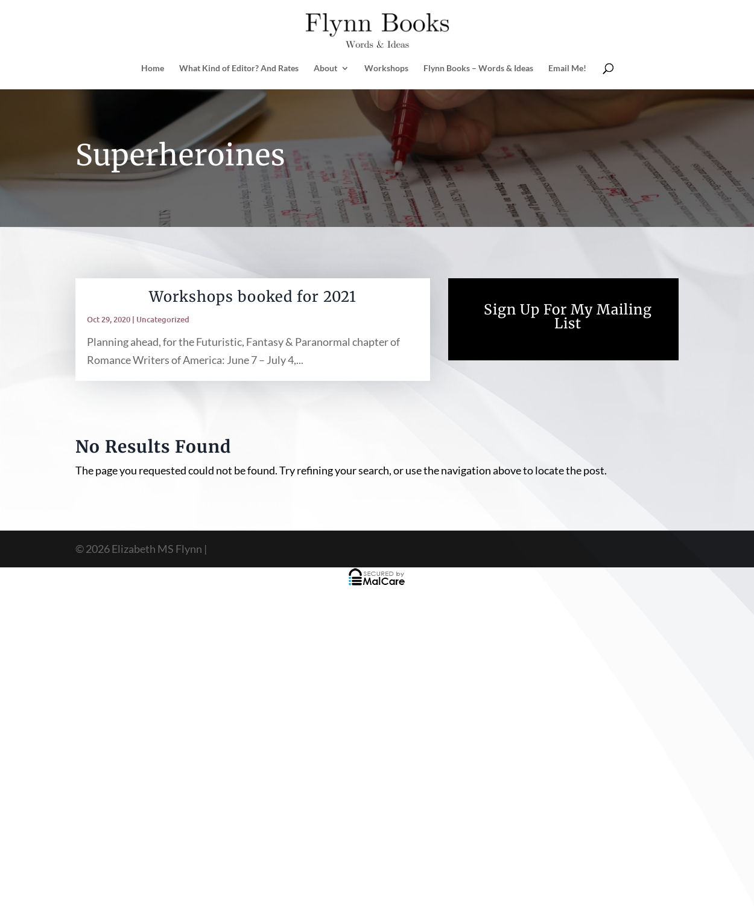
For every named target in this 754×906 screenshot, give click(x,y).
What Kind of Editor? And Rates (239, 68)
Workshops (386, 68)
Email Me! (567, 68)
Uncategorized (162, 319)
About (325, 68)
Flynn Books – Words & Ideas (478, 68)
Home (152, 68)
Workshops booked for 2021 (252, 296)
